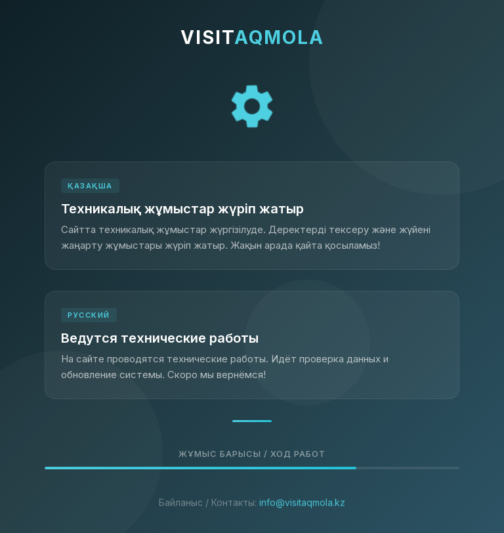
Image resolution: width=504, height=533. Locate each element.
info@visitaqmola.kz (302, 511)
